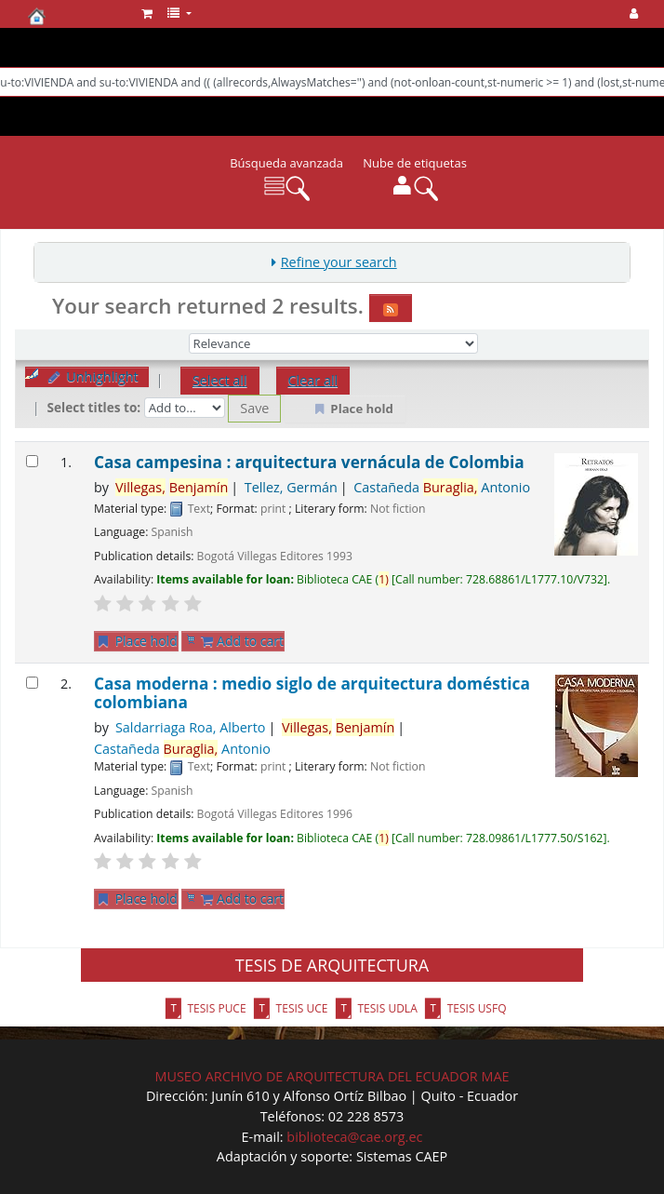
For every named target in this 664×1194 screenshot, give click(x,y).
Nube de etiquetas (415, 162)
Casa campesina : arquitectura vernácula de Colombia (309, 462)
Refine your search (339, 262)
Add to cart (242, 641)
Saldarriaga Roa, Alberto (190, 727)
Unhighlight (92, 376)
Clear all (313, 380)
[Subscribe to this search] (390, 308)
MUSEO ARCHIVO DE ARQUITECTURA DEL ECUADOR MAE (331, 1076)
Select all (220, 380)
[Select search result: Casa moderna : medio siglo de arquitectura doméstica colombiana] (32, 683)
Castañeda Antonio (441, 487)
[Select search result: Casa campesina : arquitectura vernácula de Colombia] (32, 461)
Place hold (136, 641)
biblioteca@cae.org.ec (354, 1137)
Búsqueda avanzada (286, 162)
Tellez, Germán (291, 487)
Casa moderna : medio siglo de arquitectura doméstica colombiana (312, 693)
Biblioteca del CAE (74, 16)
